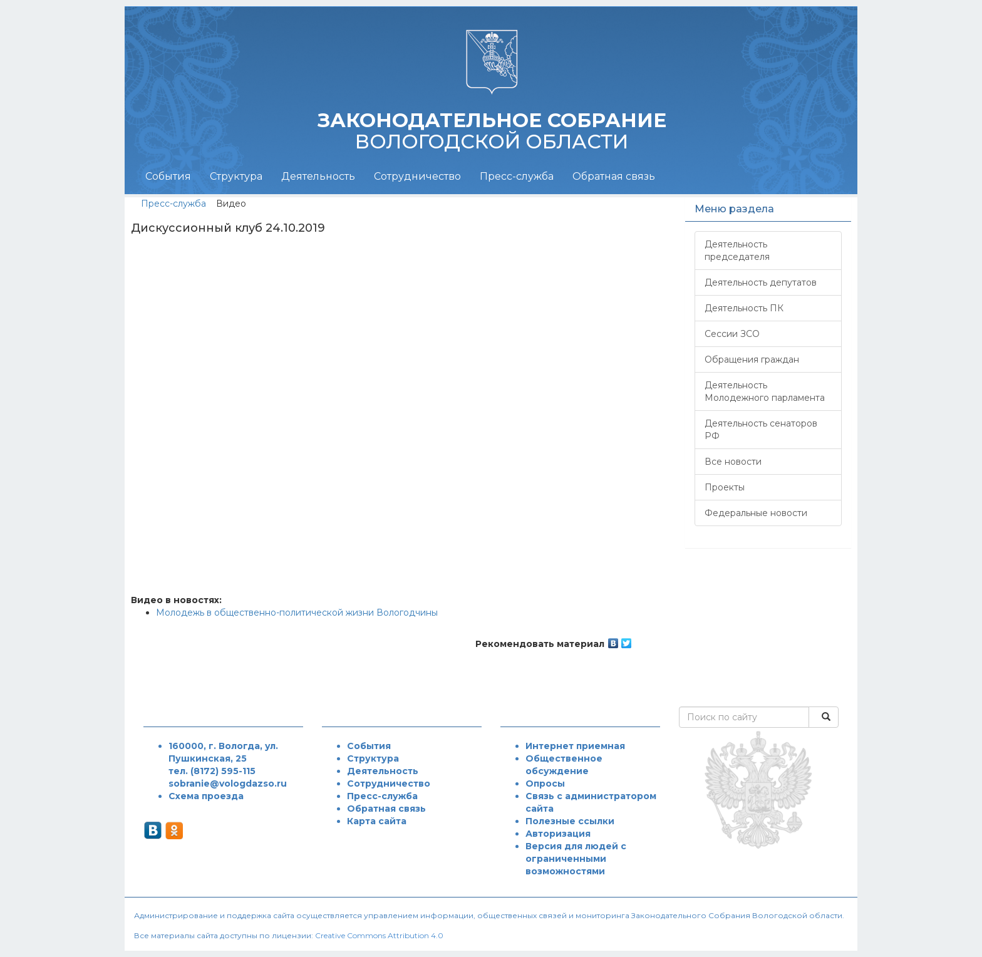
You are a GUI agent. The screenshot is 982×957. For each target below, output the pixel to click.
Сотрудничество (417, 176)
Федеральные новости (756, 513)
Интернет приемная (575, 746)
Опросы (545, 783)
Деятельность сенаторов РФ (761, 430)
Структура (236, 176)
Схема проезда (206, 796)
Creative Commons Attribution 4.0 (379, 935)
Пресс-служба (517, 176)
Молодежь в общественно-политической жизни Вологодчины (297, 612)
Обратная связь (613, 176)
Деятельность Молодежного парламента (765, 391)
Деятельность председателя (737, 250)
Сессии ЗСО (732, 333)
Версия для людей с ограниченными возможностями (575, 859)
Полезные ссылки (569, 821)
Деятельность (318, 176)
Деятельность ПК (744, 308)
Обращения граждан (752, 359)
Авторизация (558, 833)
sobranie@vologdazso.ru (227, 783)
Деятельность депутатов (761, 282)
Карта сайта (376, 821)
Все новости (733, 461)
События (168, 176)
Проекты (725, 487)
